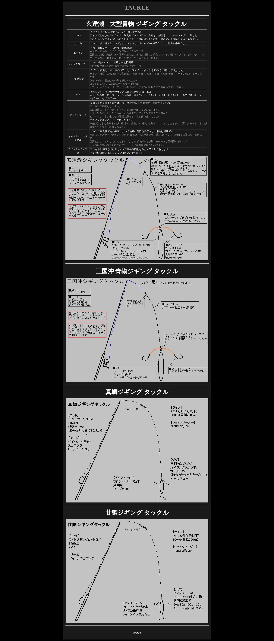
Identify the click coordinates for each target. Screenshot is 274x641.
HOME (137, 633)
